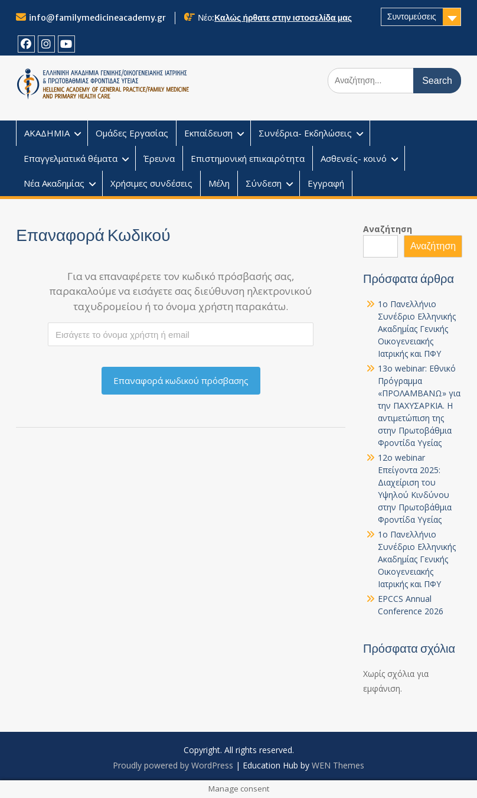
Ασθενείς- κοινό (354, 158)
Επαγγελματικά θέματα (70, 158)
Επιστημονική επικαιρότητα (248, 158)
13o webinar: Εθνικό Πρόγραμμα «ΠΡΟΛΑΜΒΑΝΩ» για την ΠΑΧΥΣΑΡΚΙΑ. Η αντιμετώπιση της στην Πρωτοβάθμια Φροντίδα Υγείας (419, 405)
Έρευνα (159, 158)
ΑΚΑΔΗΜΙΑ (47, 133)
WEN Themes (338, 765)
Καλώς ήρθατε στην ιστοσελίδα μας (283, 17)
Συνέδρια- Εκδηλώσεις (305, 133)
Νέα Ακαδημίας (54, 183)
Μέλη (219, 183)
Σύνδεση (264, 183)
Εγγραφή (326, 183)
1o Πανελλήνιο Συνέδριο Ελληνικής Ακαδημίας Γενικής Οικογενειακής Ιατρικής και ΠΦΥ (417, 328)
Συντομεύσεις (411, 16)
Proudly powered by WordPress (173, 765)
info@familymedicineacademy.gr (97, 17)
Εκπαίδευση (208, 133)
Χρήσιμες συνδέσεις (151, 183)
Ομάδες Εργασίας (132, 133)
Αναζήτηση (387, 228)
